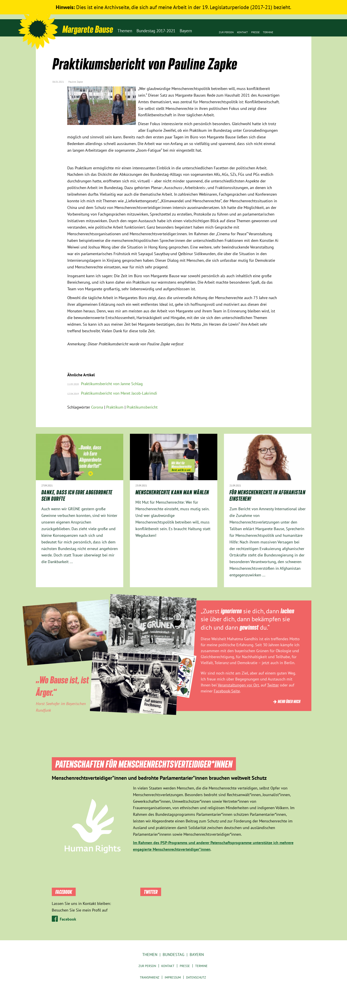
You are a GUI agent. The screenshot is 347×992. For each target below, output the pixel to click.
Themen (149, 954)
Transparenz (149, 977)
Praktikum (114, 407)
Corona (97, 407)
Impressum (173, 977)
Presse (255, 32)
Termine (268, 32)
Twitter (273, 685)
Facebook (68, 919)
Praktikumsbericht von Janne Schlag (112, 383)
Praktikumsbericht (142, 407)
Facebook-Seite (227, 691)
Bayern (197, 954)
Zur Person (226, 32)
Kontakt (242, 32)
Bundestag (173, 954)
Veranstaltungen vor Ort (238, 685)
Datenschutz (196, 977)
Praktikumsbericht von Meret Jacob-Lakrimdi (119, 393)
